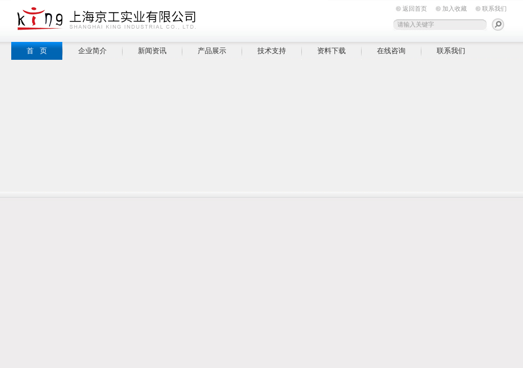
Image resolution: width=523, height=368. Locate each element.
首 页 (37, 51)
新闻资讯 (152, 51)
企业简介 (92, 51)
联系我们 (494, 8)
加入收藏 (454, 8)
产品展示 (212, 51)
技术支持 (271, 51)
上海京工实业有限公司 (169, 19)
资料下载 (331, 51)
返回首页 (414, 8)
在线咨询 (391, 51)
